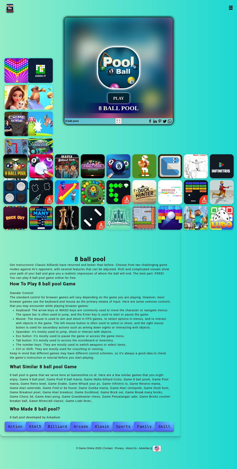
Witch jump (40, 124)
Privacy (119, 448)
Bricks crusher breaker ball (170, 218)
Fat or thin (40, 97)
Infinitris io (222, 166)
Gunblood (222, 192)
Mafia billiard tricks (67, 166)
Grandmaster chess (118, 218)
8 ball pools (93, 166)
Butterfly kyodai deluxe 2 (17, 150)
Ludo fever (222, 218)
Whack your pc (196, 166)
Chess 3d (67, 218)
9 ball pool (15, 166)
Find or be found (67, 192)
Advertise (144, 448)
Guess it (40, 70)
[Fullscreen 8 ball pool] (118, 121)
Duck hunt (144, 192)
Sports (123, 426)
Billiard (57, 426)
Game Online (22, 7)
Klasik (102, 426)
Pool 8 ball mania (41, 166)
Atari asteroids (41, 192)
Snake (170, 166)
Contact (108, 448)
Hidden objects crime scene (17, 124)
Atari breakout (196, 192)
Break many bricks (41, 218)
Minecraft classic (196, 218)
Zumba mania (93, 192)
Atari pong (93, 218)
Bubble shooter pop (17, 70)
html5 (35, 426)
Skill (164, 426)
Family (144, 426)
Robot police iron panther (40, 150)
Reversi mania (15, 192)
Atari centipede (118, 192)
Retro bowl (144, 166)
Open (231, 8)
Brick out (15, 218)
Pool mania (118, 166)
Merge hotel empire (17, 97)
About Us (131, 448)
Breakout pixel (170, 192)
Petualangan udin (144, 218)
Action (15, 426)
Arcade (81, 426)
